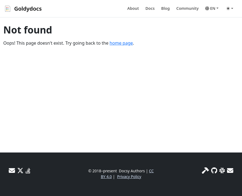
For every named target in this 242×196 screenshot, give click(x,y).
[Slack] (222, 170)
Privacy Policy (129, 176)
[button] (212, 8)
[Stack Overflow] (28, 170)
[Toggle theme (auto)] (229, 8)
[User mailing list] (12, 170)
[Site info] (205, 170)
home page (121, 43)
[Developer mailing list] (230, 170)
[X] (20, 170)
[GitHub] (214, 170)
